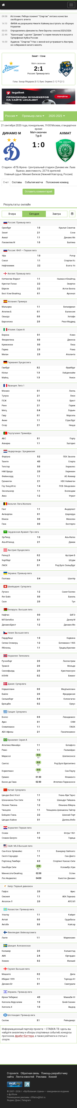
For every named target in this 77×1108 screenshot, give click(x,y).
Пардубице (7, 638)
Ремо (4, 750)
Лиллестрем (69, 661)
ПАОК (72, 727)
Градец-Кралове (67, 648)
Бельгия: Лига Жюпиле (19, 504)
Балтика (71, 242)
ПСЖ (4, 400)
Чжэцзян (6, 810)
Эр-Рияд (6, 537)
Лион (72, 396)
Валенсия (70, 311)
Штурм (72, 560)
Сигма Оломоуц (10, 643)
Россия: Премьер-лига (38, 73)
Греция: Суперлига (17, 711)
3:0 (38, 344)
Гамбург (6, 367)
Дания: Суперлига (17, 684)
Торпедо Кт (69, 979)
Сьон (4, 601)
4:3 (38, 997)
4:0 (38, 461)
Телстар (6, 466)
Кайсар (71, 924)
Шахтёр (71, 578)
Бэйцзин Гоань (9, 815)
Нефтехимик (8, 265)
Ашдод (71, 1007)
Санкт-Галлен (68, 592)
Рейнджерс (69, 1020)
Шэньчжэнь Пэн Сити (12, 800)
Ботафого (70, 745)
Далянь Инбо (68, 820)
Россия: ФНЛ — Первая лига (22, 250)
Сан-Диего (70, 856)
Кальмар (6, 951)
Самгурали (69, 984)
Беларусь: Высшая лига (20, 609)
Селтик (5, 1020)
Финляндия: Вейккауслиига (22, 932)
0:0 (38, 316)
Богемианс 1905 (67, 643)
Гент (4, 509)
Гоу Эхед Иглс (9, 486)
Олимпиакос (8, 727)
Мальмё (71, 961)
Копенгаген (69, 699)
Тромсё (5, 666)
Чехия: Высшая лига (18, 632)
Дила (72, 974)
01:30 (38, 777)
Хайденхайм (68, 373)
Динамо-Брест (9, 625)
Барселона (7, 321)
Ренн (4, 405)
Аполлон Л (7, 901)
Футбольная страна (33, 1091)
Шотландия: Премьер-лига (21, 1015)
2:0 (38, 321)
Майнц (5, 377)
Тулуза (5, 396)
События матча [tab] (34, 182)
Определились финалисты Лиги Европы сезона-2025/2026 (40, 30)
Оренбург (6, 228)
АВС (4, 438)
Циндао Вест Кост (11, 795)
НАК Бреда (7, 471)
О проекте (13, 1073)
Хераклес (70, 466)
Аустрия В (70, 555)
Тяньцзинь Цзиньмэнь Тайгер (60, 810)
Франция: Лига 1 (16, 385)
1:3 (38, 373)
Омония (6, 896)
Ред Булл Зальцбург (65, 565)
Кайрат (71, 915)
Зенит (35, 56)
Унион (72, 377)
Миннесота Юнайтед (12, 873)
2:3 (38, 349)
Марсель (70, 415)
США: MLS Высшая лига (20, 846)
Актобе (5, 924)
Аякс (4, 496)
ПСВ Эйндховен (67, 486)
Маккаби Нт (69, 997)
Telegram (26, 1100)
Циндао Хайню (9, 820)
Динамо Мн (69, 625)
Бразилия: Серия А (17, 740)
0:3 (38, 717)
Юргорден (70, 956)
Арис (4, 722)
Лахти (5, 938)
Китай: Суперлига (17, 790)
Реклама (41, 1076)
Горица (71, 838)
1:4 (38, 486)
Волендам (70, 491)
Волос (5, 717)
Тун (73, 601)
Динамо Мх (69, 237)
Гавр (4, 415)
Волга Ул (70, 265)
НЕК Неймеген (68, 481)
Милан (5, 354)
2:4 (38, 560)
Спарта (71, 461)
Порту (72, 438)
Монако (5, 391)
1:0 (38, 228)
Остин (72, 873)
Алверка (6, 443)
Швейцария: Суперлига (19, 586)
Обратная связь (30, 1073)
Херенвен (70, 471)
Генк (4, 524)
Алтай (5, 919)
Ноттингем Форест (11, 279)
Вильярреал (69, 307)
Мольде (71, 666)
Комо (72, 335)
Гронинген (7, 481)
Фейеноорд (7, 476)
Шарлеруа (70, 514)
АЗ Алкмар (69, 476)
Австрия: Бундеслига (19, 550)
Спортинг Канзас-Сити (64, 861)
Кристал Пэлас (9, 284)
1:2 (38, 496)
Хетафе (71, 316)
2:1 (38, 232)
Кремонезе (7, 344)
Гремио (5, 777)
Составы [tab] (17, 182)
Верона (5, 335)
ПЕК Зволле (69, 456)
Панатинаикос (68, 732)
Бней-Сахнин (68, 1002)
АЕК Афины (7, 732)
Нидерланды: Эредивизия (21, 451)
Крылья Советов (67, 228)
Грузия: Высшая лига (19, 969)
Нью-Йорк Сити (9, 867)
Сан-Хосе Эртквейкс (12, 851)
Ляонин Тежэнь (9, 805)
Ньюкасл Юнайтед (66, 279)
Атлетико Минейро (11, 745)
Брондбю (6, 704)
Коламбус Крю (68, 867)
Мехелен (70, 519)
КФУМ (5, 676)
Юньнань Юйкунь (67, 805)
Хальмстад (69, 951)
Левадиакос (69, 717)
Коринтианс (8, 771)
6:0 (38, 861)
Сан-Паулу (70, 771)
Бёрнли (5, 288)
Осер (4, 425)
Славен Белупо (9, 838)
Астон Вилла (68, 288)
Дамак (72, 542)
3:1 (38, 438)
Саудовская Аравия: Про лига (23, 532)
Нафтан (5, 615)
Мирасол (6, 756)
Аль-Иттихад (8, 542)
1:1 (38, 237)
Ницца (72, 425)
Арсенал (71, 293)
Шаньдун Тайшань (66, 800)
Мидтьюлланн (68, 689)
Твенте (5, 461)
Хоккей (52, 1076)
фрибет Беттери (24, 1036)
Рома (72, 349)
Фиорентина (8, 340)
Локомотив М (8, 242)
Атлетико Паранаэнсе (64, 782)
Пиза (72, 344)
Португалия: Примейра (19, 433)
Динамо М (11, 133)
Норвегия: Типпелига (18, 655)
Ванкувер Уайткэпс (65, 851)
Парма (5, 349)
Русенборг (7, 661)
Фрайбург (70, 367)
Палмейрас (69, 750)
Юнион (5, 519)
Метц (4, 410)
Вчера (12, 213)
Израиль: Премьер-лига (20, 992)
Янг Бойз (6, 597)
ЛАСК (4, 565)
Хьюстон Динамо (66, 878)
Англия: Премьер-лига (19, 273)
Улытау (5, 915)
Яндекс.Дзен (13, 1100)
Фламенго (70, 777)
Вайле (5, 694)
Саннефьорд (8, 671)
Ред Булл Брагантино (64, 763)
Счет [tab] (6, 182)
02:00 (38, 873)
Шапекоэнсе (68, 756)
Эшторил (70, 443)
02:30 (38, 782)
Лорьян (71, 410)
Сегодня (34, 213)
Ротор (72, 255)
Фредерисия (69, 694)
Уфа (4, 255)
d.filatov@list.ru (38, 1097)
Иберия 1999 (8, 979)
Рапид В (6, 555)
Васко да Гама (9, 782)
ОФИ (73, 722)
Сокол (5, 260)
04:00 (38, 878)
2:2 (38, 265)
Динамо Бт (7, 984)
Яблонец (6, 648)
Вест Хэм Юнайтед (11, 293)
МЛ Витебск (8, 620)
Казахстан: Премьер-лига (21, 909)
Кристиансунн (68, 671)
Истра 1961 (69, 833)
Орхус (72, 704)
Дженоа (71, 340)
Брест (72, 400)
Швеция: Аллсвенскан (19, 945)
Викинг (71, 676)
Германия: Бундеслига (19, 362)
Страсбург (70, 420)
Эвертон (71, 284)
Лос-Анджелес (9, 878)
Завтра (56, 213)
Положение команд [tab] (57, 182)
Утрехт (72, 496)
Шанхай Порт (68, 815)
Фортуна (6, 456)
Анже (4, 420)
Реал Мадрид (68, 321)
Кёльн (5, 373)
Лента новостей (25, 1076)
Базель (71, 597)
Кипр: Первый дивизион (20, 886)
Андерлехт (70, 509)
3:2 (38, 367)
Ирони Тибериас (10, 997)
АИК (4, 956)
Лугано (5, 592)
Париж (72, 405)
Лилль (72, 391)
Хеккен (5, 961)
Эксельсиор (8, 491)
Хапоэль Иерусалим (12, 1002)
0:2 (38, 555)
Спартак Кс (69, 260)
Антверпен (7, 514)
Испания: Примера (17, 301)
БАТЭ (72, 615)
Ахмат (65, 133)
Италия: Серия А (16, 329)
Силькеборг (7, 699)
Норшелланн (8, 689)
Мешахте (6, 974)
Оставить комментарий (38, 191)
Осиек (5, 833)
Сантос (5, 763)
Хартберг (6, 560)
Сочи (42, 56)
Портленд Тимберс (11, 861)
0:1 (38, 293)
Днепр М (71, 620)
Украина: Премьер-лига (20, 573)
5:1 (38, 620)
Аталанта (70, 354)
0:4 (38, 410)
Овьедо (5, 316)
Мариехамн (69, 938)
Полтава (6, 578)
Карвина (71, 638)
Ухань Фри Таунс (66, 795)
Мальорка (7, 307)
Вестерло (70, 524)
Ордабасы (70, 919)
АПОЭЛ (71, 901)
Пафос (5, 891)
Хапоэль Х (7, 1007)
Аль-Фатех (70, 537)
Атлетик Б (6, 311)
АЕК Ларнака (68, 896)
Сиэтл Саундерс (10, 856)
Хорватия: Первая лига (19, 827)
